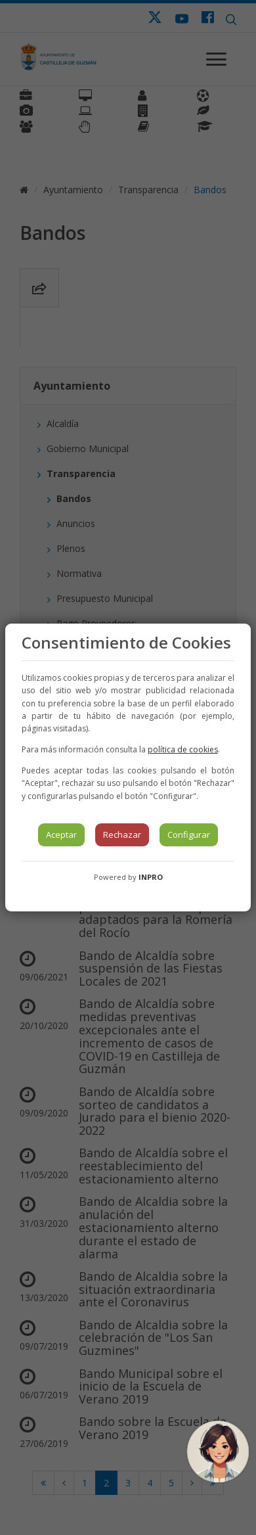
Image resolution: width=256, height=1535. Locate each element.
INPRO (151, 877)
